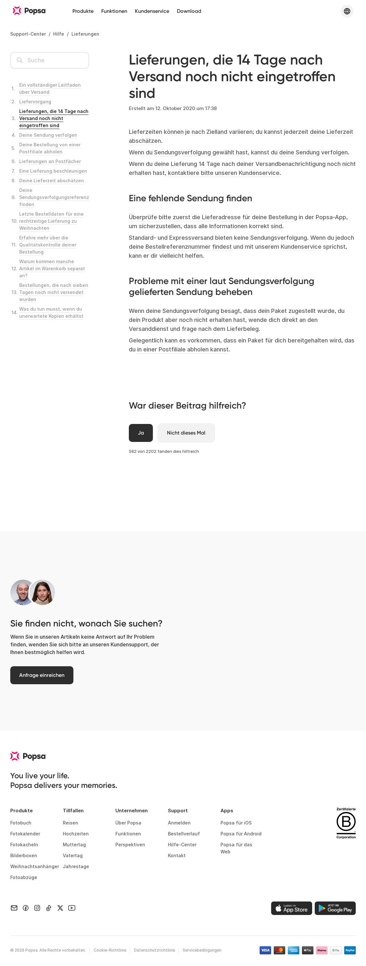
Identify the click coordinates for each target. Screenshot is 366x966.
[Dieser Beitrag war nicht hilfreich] (189, 433)
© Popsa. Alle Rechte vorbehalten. (48, 951)
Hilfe (58, 34)
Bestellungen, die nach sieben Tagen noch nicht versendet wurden (53, 292)
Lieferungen (85, 34)
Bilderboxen (23, 856)
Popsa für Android (241, 835)
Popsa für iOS (236, 824)
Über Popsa (128, 824)
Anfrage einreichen (44, 676)
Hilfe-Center (182, 846)
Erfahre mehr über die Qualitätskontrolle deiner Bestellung (47, 244)
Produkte (83, 11)
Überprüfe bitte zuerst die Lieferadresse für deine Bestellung (213, 217)
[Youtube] (72, 908)
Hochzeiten (76, 835)
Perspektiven (130, 846)
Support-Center (28, 34)
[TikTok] (49, 908)
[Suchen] (49, 60)
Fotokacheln (24, 846)
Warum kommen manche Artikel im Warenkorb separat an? (52, 268)
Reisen (70, 824)
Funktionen (114, 11)
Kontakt (177, 856)
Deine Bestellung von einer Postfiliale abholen (49, 148)
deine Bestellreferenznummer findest (180, 246)
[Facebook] (25, 908)
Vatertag (73, 856)
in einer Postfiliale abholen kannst (183, 349)
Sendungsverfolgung (183, 152)
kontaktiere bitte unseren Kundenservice (223, 172)
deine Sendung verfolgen (313, 152)
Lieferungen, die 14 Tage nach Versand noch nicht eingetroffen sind (53, 118)
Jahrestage (76, 867)
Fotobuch (20, 824)
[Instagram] (37, 908)
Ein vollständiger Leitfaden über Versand (50, 88)
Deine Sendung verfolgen (48, 135)
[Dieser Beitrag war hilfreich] (141, 433)
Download (189, 11)
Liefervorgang (35, 101)
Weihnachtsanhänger (31, 867)
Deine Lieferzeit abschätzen (51, 180)
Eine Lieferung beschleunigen (53, 171)
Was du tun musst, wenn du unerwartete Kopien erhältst (51, 312)
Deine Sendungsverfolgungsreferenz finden (54, 197)
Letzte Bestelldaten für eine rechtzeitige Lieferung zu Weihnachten (51, 221)
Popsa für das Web (236, 849)
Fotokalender (25, 835)
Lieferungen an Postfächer (50, 161)
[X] (60, 908)
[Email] (14, 908)
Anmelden (179, 824)
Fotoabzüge (23, 878)
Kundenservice (152, 11)
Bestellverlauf (184, 835)
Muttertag (74, 846)
